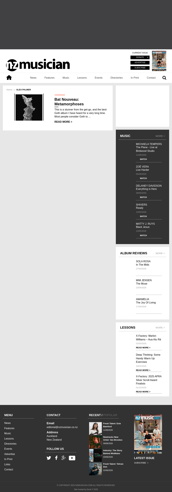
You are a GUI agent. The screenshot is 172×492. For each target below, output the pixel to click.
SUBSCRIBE (139, 68)
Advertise (9, 454)
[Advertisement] (86, 24)
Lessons (82, 77)
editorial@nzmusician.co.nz (62, 427)
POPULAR (110, 415)
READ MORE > (63, 121)
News (33, 77)
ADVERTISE (140, 63)
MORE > (160, 136)
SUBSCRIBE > (141, 463)
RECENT (95, 415)
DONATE (140, 57)
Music (66, 77)
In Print (135, 77)
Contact (151, 77)
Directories (117, 77)
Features (50, 77)
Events (98, 77)
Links (7, 464)
